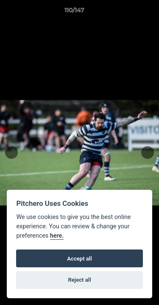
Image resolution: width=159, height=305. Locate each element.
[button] (128, 12)
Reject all (79, 280)
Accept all (79, 258)
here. (57, 235)
